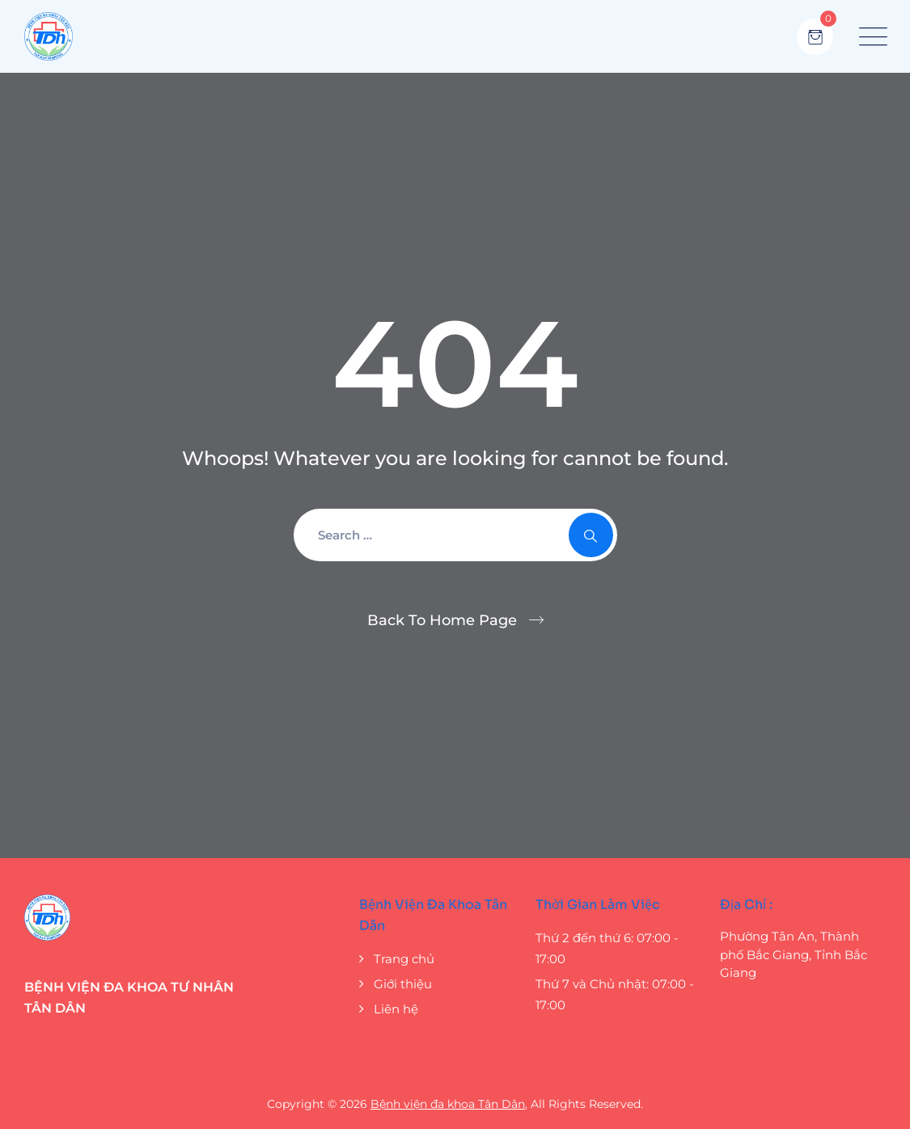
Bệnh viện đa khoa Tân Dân (447, 1104)
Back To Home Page (442, 620)
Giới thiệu (403, 984)
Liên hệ (396, 1009)
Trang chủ (404, 958)
